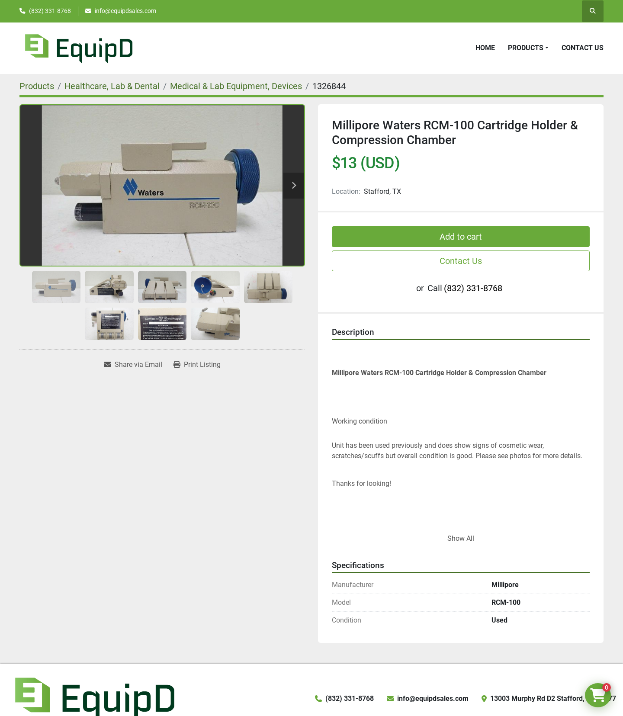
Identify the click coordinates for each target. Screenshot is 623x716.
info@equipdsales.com (125, 10)
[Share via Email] (133, 364)
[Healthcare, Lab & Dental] (112, 86)
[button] (528, 48)
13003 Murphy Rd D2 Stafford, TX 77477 (553, 698)
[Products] (36, 86)
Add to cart (461, 236)
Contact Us (583, 48)
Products (525, 48)
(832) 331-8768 (50, 10)
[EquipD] (93, 698)
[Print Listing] (197, 364)
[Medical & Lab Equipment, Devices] (236, 86)
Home (485, 48)
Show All (460, 538)
